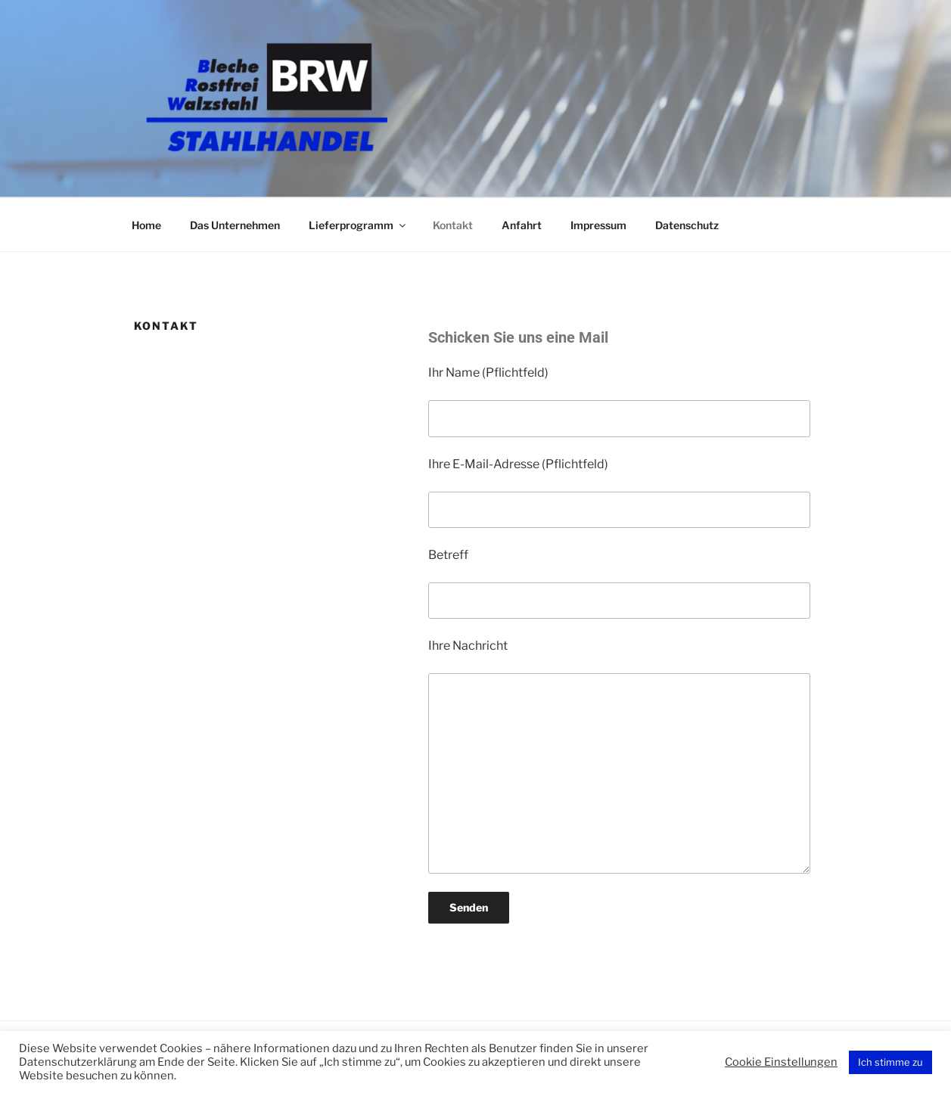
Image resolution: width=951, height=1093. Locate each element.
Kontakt (453, 225)
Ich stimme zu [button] (890, 1062)
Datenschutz (687, 225)
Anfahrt (522, 225)
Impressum (598, 225)
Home (146, 225)
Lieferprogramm (358, 225)
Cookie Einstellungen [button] (781, 1062)
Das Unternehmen (235, 225)
